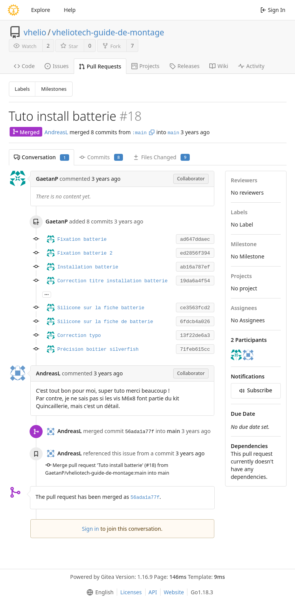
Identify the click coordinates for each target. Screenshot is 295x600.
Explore (40, 9)
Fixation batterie (81, 239)
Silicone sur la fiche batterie (100, 308)
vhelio (35, 32)
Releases (184, 66)
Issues (56, 66)
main (173, 133)
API (153, 592)
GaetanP (47, 178)
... (47, 294)
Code (24, 66)
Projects (145, 66)
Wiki (218, 66)
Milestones (53, 88)
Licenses (131, 592)
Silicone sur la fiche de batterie (105, 322)
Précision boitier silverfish (98, 349)
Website (174, 592)
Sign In (273, 9)
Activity (251, 66)
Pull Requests (100, 66)
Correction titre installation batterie (112, 281)
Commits (101, 157)
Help (70, 9)
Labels (22, 88)
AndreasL (56, 132)
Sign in (90, 528)
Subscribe (255, 390)
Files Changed (161, 157)
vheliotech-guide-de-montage (108, 32)
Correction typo (79, 335)
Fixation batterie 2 (85, 253)
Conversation (41, 157)
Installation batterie (87, 267)
